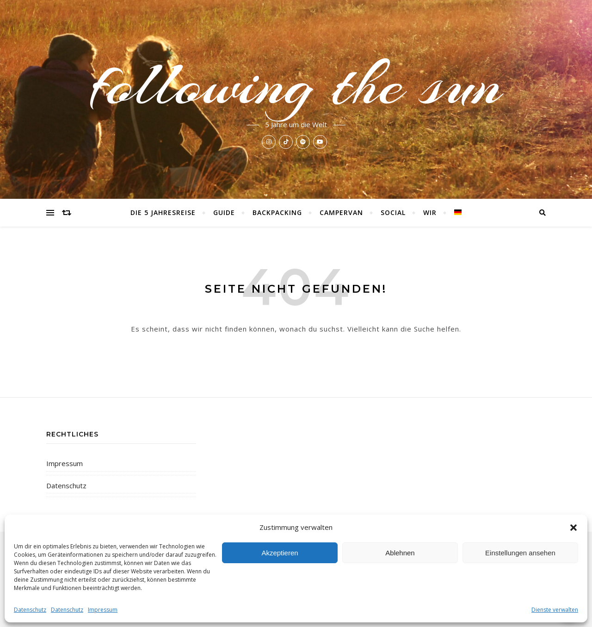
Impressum (102, 610)
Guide (224, 212)
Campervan (341, 212)
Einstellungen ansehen (520, 553)
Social (393, 212)
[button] (573, 527)
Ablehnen (399, 553)
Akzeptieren (279, 553)
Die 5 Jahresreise (163, 212)
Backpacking (277, 212)
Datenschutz (30, 610)
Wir (430, 212)
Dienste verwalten (554, 610)
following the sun (296, 84)
